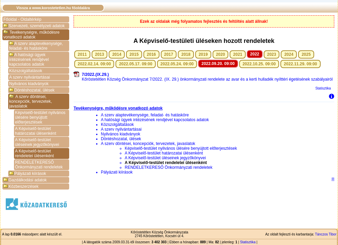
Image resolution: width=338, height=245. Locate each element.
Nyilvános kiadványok (28, 83)
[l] (333, 179)
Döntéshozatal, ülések (32, 90)
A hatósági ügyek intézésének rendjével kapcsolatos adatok (29, 59)
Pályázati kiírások (27, 173)
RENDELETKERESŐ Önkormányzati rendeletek (39, 164)
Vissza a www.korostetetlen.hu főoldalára (53, 8)
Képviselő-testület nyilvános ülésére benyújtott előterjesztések (40, 117)
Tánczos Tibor (325, 234)
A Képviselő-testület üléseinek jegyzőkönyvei (37, 142)
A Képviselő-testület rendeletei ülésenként (34, 153)
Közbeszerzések (21, 186)
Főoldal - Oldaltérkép (22, 19)
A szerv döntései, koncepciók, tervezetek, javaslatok (30, 101)
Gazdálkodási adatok (25, 180)
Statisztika (323, 88)
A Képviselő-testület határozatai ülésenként (35, 131)
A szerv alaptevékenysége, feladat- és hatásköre (36, 46)
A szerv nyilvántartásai (29, 77)
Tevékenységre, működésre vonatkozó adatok (31, 34)
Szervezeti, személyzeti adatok (34, 25)
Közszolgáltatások (25, 70)
